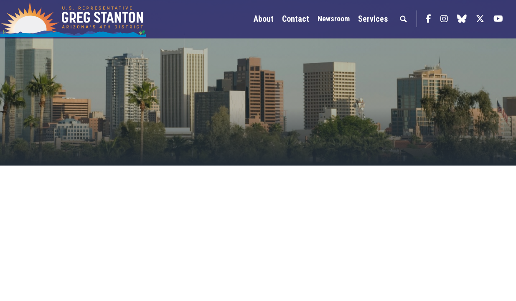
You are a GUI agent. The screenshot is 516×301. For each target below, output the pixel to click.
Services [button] (373, 19)
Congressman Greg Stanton (73, 19)
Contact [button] (295, 19)
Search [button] (403, 18)
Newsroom (334, 18)
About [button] (264, 19)
